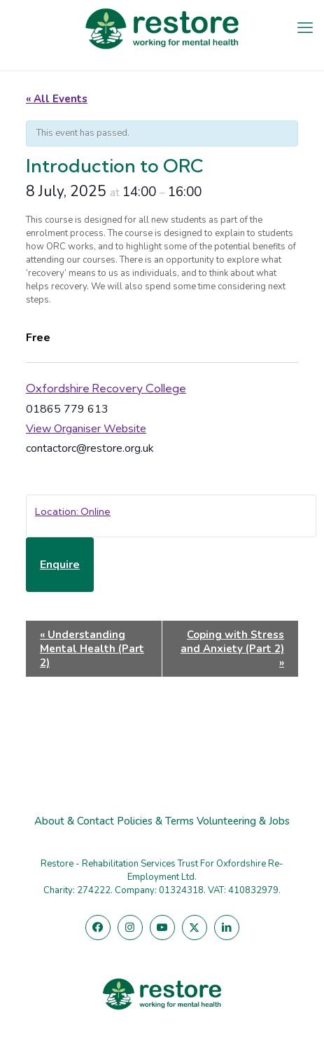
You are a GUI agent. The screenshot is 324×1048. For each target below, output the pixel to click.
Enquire (60, 564)
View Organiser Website (86, 428)
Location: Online (73, 511)
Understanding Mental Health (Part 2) (92, 649)
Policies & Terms (155, 821)
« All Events (56, 99)
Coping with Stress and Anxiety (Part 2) (232, 649)
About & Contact (74, 821)
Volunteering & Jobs (243, 821)
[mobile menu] (305, 28)
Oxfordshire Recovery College (106, 388)
